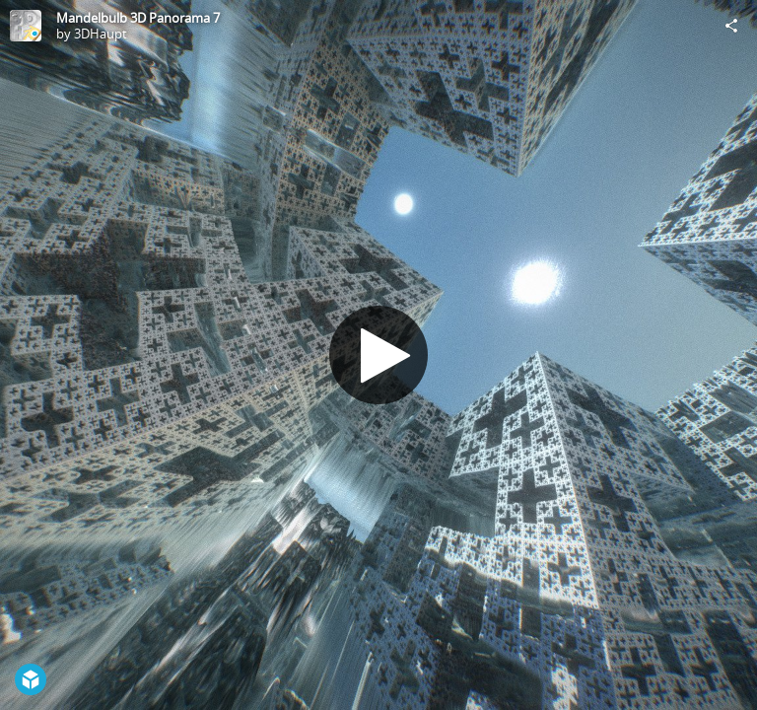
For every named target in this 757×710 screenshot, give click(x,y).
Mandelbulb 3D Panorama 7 (138, 18)
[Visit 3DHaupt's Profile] (25, 25)
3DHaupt (100, 33)
